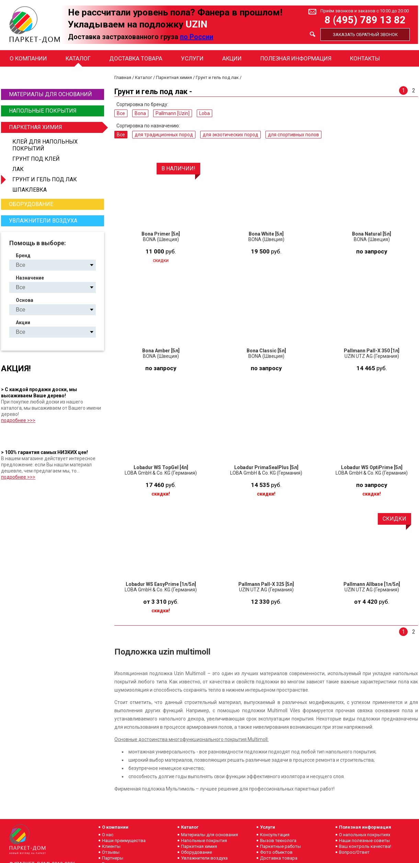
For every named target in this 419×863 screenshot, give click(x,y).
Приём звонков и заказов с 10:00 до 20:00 (364, 11)
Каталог (78, 58)
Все (121, 113)
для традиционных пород (164, 134)
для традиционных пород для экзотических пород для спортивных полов (58, 287)
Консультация (275, 834)
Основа (24, 300)
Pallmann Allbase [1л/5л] (371, 584)
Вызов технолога (278, 840)
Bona (140, 113)
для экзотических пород (230, 134)
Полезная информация (295, 58)
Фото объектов (276, 852)
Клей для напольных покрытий (45, 145)
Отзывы (111, 852)
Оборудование (31, 204)
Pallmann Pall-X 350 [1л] (371, 350)
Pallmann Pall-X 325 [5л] (266, 584)
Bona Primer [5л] (160, 233)
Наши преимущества (124, 840)
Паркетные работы (280, 846)
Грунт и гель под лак (44, 179)
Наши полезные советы (364, 840)
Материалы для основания (209, 834)
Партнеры (112, 858)
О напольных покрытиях (364, 834)
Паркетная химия (55, 127)
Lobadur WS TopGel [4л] (161, 467)
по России (196, 37)
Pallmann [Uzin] (173, 113)
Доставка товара (135, 58)
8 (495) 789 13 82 (365, 20)
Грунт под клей (36, 159)
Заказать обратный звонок (365, 34)
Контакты (365, 58)
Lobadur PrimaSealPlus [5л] (266, 467)
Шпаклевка (29, 189)
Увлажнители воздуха (43, 220)
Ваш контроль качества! (365, 846)
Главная (122, 77)
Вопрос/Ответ (354, 852)
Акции (232, 58)
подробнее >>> (18, 420)
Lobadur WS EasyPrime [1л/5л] (161, 584)
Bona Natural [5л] (371, 233)
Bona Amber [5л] (161, 350)
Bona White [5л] (266, 233)
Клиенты (111, 846)
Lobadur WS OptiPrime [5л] (372, 467)
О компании (28, 58)
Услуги (192, 58)
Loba (204, 113)
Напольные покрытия (43, 110)
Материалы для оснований (50, 94)
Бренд (23, 255)
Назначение (30, 277)
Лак (18, 169)
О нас (107, 834)
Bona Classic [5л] (266, 350)
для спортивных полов (293, 134)
